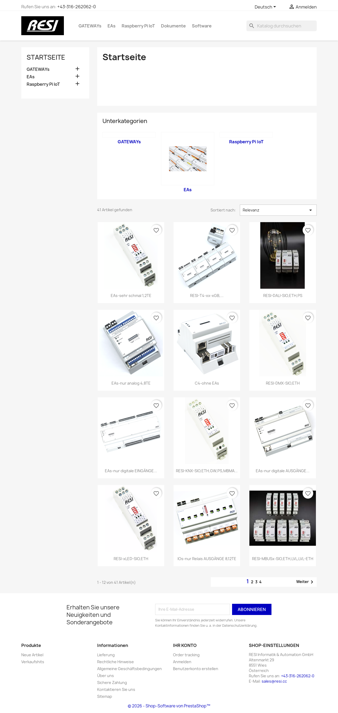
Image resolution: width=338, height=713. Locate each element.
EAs (112, 26)
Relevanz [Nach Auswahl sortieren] (278, 210)
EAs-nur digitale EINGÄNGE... (131, 470)
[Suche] (281, 26)
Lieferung (106, 654)
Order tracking (186, 654)
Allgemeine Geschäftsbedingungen (129, 668)
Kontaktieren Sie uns (116, 689)
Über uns (105, 675)
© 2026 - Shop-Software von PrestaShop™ (169, 706)
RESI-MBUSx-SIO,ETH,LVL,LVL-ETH (282, 558)
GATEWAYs (90, 26)
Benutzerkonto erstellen (195, 668)
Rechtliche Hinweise (115, 661)
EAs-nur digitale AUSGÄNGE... (283, 470)
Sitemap (104, 696)
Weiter (305, 582)
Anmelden (182, 661)
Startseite (46, 57)
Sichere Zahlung (112, 682)
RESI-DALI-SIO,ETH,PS (282, 295)
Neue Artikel (32, 654)
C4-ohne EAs (207, 383)
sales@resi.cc (274, 681)
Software (202, 26)
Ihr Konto (185, 645)
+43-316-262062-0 (76, 7)
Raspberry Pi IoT (138, 26)
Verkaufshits (32, 661)
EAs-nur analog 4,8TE (131, 383)
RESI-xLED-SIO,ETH (131, 558)
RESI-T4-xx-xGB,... (207, 295)
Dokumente (173, 26)
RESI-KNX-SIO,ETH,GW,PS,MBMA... (207, 470)
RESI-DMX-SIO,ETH (283, 383)
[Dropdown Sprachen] (266, 7)
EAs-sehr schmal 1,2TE (131, 295)
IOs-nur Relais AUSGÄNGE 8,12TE (207, 558)
